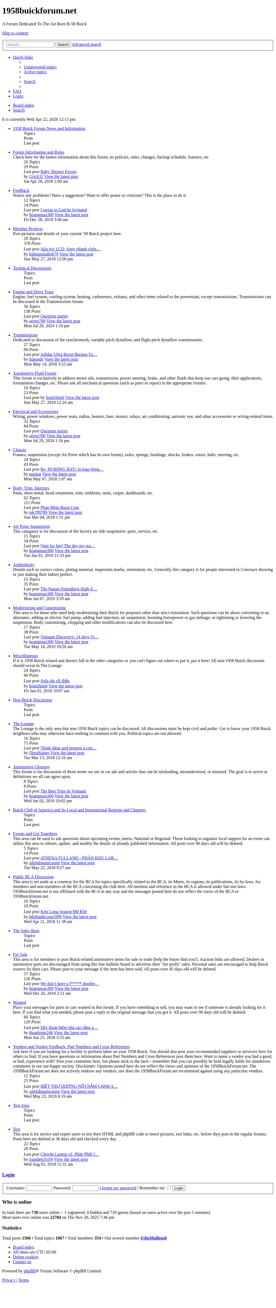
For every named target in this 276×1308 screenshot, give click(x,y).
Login (8, 1175)
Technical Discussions (32, 268)
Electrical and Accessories (35, 411)
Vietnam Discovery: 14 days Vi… (69, 637)
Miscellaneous (25, 655)
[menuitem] (40, 67)
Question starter (54, 316)
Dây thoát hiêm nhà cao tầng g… (69, 1027)
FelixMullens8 (154, 1238)
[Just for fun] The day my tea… (67, 545)
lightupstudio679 (43, 254)
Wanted (19, 1002)
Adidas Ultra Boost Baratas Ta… (68, 354)
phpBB (30, 1271)
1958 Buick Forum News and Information (49, 128)
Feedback (21, 190)
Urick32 (36, 176)
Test (16, 1129)
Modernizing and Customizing (39, 607)
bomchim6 (55, 397)
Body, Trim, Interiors (31, 488)
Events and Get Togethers (35, 833)
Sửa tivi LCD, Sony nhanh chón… (70, 249)
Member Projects (28, 228)
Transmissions (25, 335)
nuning (35, 474)
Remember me (154, 1188)
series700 (37, 321)
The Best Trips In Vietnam (63, 791)
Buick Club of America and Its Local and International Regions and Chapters (79, 810)
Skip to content (15, 33)
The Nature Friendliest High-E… (69, 589)
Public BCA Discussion (33, 877)
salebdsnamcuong (44, 862)
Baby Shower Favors (58, 171)
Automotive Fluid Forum (34, 373)
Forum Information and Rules (38, 152)
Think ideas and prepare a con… (68, 748)
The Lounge (23, 723)
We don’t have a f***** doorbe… (69, 983)
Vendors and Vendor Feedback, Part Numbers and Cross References (71, 1046)
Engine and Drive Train (33, 292)
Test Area (21, 1105)
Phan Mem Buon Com (59, 507)
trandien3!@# (41, 1159)
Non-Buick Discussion (32, 700)
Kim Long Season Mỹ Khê (63, 911)
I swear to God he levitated (63, 210)
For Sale (20, 954)
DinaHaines (39, 753)
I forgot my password (117, 1188)
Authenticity (23, 564)
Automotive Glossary (31, 767)
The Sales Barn (26, 930)
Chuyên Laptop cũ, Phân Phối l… (69, 1154)
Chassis (19, 450)
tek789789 (38, 512)
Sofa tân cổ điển (54, 681)
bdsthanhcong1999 (45, 916)
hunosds (36, 359)
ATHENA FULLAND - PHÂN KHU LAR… (79, 858)
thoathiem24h (41, 1032)
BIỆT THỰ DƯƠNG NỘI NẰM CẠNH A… (79, 1086)
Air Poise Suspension (31, 526)
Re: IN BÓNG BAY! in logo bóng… (72, 469)
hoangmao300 (41, 214)
